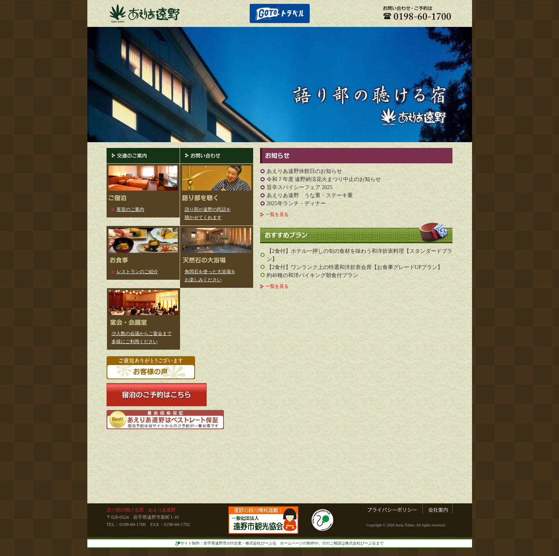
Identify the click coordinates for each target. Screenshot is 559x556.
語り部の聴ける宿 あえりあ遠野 (141, 510)
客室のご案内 (130, 209)
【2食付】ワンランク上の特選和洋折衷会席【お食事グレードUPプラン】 (355, 267)
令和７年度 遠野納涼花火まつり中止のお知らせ (324, 179)
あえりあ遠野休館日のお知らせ (304, 171)
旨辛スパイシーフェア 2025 (300, 187)
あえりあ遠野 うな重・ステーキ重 (310, 195)
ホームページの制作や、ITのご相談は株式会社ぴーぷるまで (332, 543)
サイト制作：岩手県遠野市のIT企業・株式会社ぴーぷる (225, 543)
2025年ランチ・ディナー (296, 203)
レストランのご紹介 (137, 271)
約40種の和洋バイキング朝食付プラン (312, 275)
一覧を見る (277, 214)
